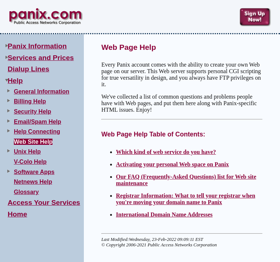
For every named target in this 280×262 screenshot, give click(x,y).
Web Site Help (33, 142)
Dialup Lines (28, 69)
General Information (41, 91)
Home (17, 214)
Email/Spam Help (37, 122)
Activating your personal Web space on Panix (172, 164)
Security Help (32, 111)
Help (15, 80)
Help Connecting (37, 131)
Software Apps (34, 172)
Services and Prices (41, 57)
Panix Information (37, 46)
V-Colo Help (30, 162)
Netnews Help (33, 182)
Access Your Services (44, 202)
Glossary (26, 192)
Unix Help (27, 151)
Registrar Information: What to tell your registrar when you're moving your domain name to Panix (185, 198)
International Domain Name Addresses (164, 214)
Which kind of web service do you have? (166, 152)
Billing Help (30, 101)
